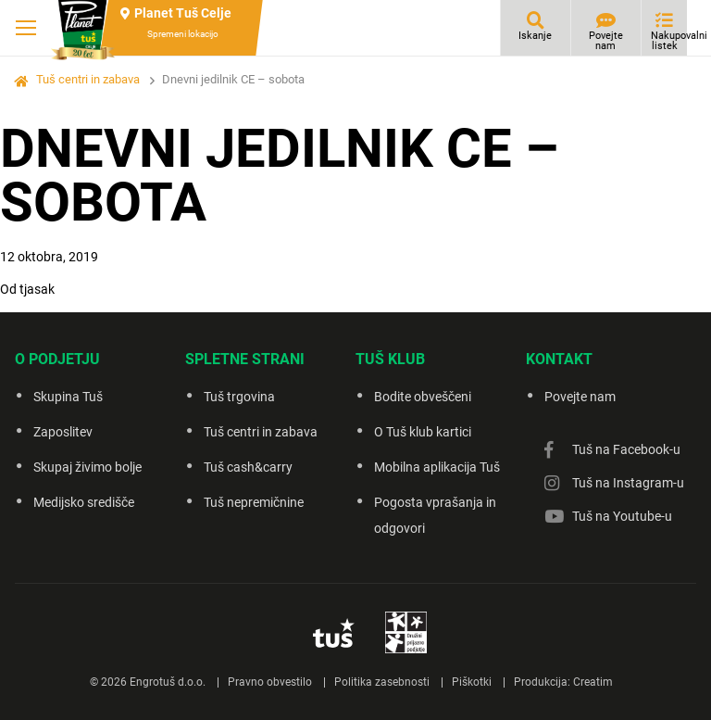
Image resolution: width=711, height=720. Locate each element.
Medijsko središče (83, 502)
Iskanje (535, 36)
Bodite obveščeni (422, 396)
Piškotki (472, 682)
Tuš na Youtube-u (622, 516)
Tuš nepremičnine (254, 502)
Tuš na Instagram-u (628, 482)
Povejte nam (606, 41)
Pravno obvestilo (270, 682)
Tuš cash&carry (248, 467)
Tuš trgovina (239, 396)
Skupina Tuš (68, 396)
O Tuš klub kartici (422, 431)
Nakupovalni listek (669, 41)
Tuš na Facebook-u (626, 449)
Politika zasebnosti (382, 682)
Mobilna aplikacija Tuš (437, 467)
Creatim (593, 682)
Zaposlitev (63, 431)
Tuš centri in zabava (88, 79)
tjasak (37, 289)
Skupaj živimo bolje (87, 467)
